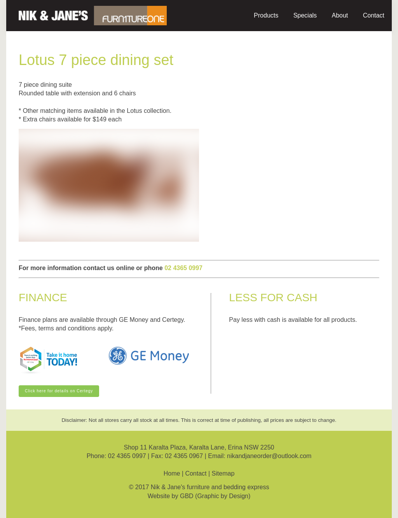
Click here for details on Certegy (53, 388)
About (340, 15)
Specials (305, 15)
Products (266, 15)
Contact (373, 15)
